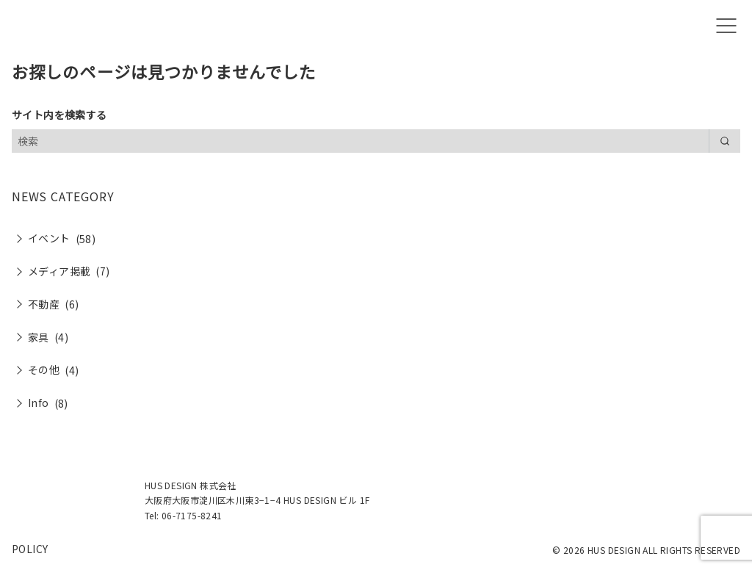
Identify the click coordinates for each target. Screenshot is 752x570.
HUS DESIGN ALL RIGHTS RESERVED (664, 550)
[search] (724, 141)
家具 (38, 337)
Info (38, 402)
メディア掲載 (59, 271)
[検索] (376, 141)
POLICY (30, 548)
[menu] (726, 26)
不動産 (43, 304)
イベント (49, 238)
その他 (43, 369)
